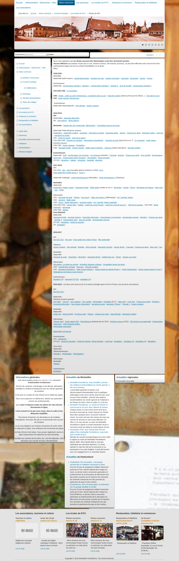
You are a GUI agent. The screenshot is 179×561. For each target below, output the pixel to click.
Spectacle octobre (129, 314)
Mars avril (159, 188)
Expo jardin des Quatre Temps (85, 240)
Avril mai (159, 133)
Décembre (134, 78)
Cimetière (20, 521)
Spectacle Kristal (81, 188)
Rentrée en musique (74, 140)
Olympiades (92, 158)
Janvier (142, 78)
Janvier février (119, 247)
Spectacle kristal (59, 217)
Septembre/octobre (81, 78)
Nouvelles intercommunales (29, 139)
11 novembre (72, 91)
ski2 (68, 170)
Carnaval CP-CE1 (72, 279)
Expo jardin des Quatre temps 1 (65, 173)
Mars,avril (154, 247)
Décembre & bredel (96, 133)
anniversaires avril (70, 220)
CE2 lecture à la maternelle (140, 322)
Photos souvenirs (73, 518)
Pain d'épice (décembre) (80, 304)
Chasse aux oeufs (102, 314)
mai (160, 247)
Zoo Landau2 (75, 302)
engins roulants (59, 247)
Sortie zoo (57, 314)
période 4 (58, 220)
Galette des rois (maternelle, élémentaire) (79, 126)
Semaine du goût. (60, 257)
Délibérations (31, 88)
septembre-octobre (70, 133)
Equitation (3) (140, 341)
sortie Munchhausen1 (79, 178)
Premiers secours (116, 322)
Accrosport (85, 197)
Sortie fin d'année (77, 222)
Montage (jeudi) (65, 148)
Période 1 (126, 304)
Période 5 (57, 354)
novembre (83, 133)
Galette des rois (108, 257)
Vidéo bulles (94, 188)
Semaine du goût (97, 78)
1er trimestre (95, 155)
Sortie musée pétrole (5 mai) (149, 269)
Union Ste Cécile (47, 518)
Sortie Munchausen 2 (107, 178)
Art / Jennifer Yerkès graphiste (105, 202)
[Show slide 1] (143, 45)
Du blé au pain (80, 314)
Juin (56, 190)
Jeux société (145, 155)
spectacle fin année (62, 135)
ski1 (64, 170)
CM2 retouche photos (71, 324)
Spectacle (125, 78)
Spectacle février (93, 257)
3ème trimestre (104, 158)
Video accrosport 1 (98, 197)
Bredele (81, 247)
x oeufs (147, 302)
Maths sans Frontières (94, 148)
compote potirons (74, 217)
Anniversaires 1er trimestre (78, 155)
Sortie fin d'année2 (68, 341)
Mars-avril (122, 302)
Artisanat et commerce (122, 3)
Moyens (66, 314)
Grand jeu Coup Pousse (94, 205)
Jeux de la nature (78, 138)
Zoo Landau (86, 302)
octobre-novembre (112, 78)
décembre (118, 188)
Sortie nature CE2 (72, 322)
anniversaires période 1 (72, 86)
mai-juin (66, 302)
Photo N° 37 (96, 521)
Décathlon (152, 341)
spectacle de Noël (65, 197)
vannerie (62, 200)
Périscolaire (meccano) (62, 327)
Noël (65, 155)
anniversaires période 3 (100, 86)
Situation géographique (32, 98)
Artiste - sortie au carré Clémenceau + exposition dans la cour (82, 96)
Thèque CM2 (58, 322)
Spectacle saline (111, 133)
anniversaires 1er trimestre (110, 217)
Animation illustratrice (66, 269)
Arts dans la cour (152, 96)
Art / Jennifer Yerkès (125, 197)
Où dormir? (146, 518)
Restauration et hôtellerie (146, 3)
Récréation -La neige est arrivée (65, 264)
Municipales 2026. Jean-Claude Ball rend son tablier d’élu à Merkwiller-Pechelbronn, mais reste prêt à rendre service (89, 432)
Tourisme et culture (24, 518)
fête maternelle (104, 240)
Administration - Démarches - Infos (40, 3)
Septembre (57, 133)
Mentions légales (25, 152)
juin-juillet (57, 302)
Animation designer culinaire (90, 264)
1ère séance (62, 121)
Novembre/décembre (61, 304)
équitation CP (85, 279)
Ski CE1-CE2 (58, 240)
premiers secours (60, 143)
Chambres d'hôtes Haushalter (150, 522)
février (133, 188)
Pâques (90, 314)
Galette (73, 160)
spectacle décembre (71, 118)
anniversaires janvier (130, 217)
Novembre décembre (91, 217)
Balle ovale (71, 200)
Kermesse (66, 207)
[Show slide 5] (156, 45)
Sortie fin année (64, 138)
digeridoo (99, 160)
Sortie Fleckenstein (129, 269)
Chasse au (140, 302)
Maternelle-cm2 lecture (62, 331)
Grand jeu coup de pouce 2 (115, 205)
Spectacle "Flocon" (113, 304)
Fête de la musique (135, 205)
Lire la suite (20, 549)
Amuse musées (78, 148)
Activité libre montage (66, 267)
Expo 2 (82, 173)
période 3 (114, 86)
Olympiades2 (78, 354)
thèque (65, 210)
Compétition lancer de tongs (114, 264)
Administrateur (24, 148)
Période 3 (155, 302)
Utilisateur (23, 144)
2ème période (91, 247)
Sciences (108, 148)
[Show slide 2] (146, 45)
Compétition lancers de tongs (108, 126)
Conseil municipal (29, 82)
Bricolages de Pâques (145, 188)
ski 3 (101, 170)
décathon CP (58, 279)
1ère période (80, 106)
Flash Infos (23, 131)
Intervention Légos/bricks (93, 140)
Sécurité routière (114, 96)
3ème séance (73, 121)
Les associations (23, 8)
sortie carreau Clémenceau (68, 98)
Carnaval (113, 155)
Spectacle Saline (148, 133)
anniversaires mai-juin (100, 220)
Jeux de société (125, 86)
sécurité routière (86, 202)
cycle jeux (131, 302)
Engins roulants (93, 106)
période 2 (85, 86)
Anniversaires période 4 (142, 86)
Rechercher (19, 54)
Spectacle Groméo (105, 247)
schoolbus (81, 160)
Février (149, 78)
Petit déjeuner (85, 322)
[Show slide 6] (159, 45)
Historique (26, 94)
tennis (61, 202)
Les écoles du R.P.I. (100, 3)
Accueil (19, 3)
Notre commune (66, 3)
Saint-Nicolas (116, 314)
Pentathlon (80, 145)
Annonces (23, 135)
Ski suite (68, 240)
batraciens (62, 339)
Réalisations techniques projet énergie (68, 272)
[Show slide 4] (152, 45)
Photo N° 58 (71, 521)
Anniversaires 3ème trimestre (74, 158)
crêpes (118, 257)
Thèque (77, 197)
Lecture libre (71, 205)
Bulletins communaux (31, 78)
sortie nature (151, 140)
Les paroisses (82, 3)
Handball (90, 160)
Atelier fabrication (71, 202)
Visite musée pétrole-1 (85, 269)
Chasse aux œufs (133, 133)
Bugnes (121, 155)
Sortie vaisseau (69, 145)
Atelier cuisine (68, 188)
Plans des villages (30, 102)
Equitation (61, 225)
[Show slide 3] (149, 45)
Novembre (73, 257)
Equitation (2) (129, 341)
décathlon (65, 160)
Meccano (80, 267)
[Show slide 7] (162, 45)
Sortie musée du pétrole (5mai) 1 (107, 269)
